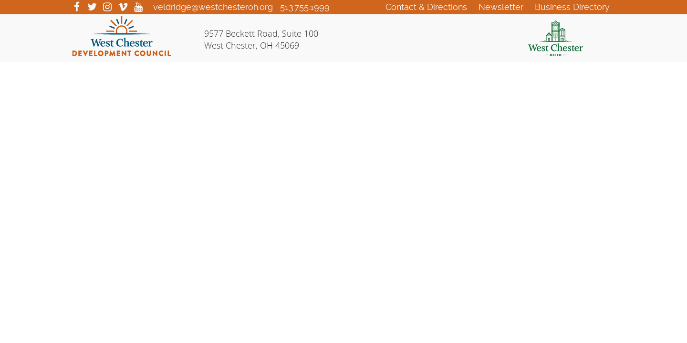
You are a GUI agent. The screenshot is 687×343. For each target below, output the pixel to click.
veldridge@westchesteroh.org (213, 7)
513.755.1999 (305, 7)
